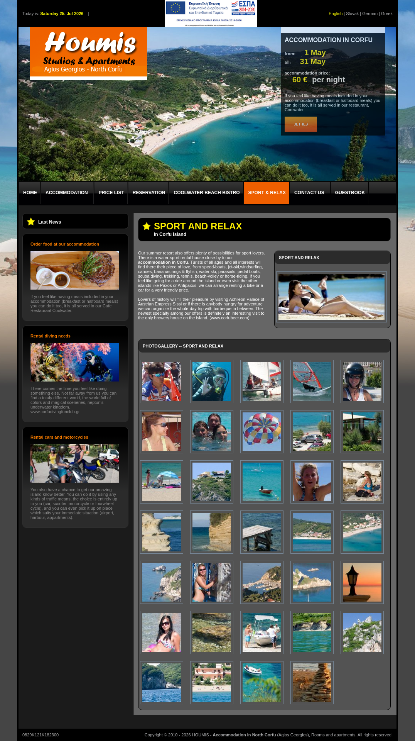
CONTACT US (309, 192)
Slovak (352, 13)
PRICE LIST (111, 192)
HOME (30, 192)
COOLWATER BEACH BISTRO (207, 192)
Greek (387, 13)
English (335, 13)
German (370, 13)
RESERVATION (149, 192)
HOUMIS (200, 735)
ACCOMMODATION (67, 192)
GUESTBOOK (350, 192)
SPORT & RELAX (267, 192)
